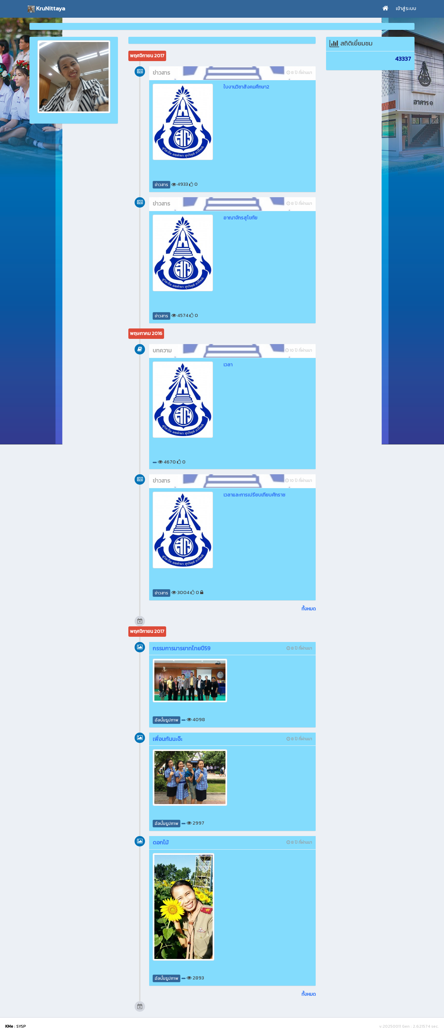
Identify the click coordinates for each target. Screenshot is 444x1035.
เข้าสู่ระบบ (406, 8)
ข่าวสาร (161, 185)
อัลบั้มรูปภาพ (166, 720)
